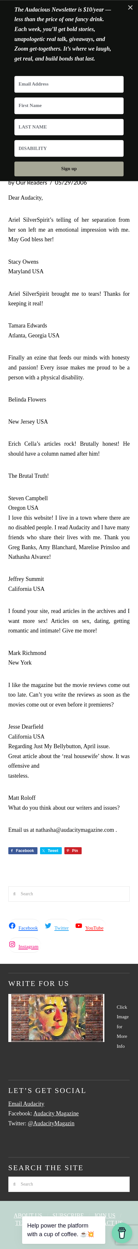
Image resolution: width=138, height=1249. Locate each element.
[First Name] (69, 105)
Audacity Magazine (55, 1113)
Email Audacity (26, 1104)
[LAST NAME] (69, 127)
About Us (28, 1215)
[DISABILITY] (69, 148)
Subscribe (68, 1215)
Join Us (105, 1215)
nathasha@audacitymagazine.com (75, 830)
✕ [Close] (130, 8)
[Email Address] (69, 84)
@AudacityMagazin (51, 1123)
